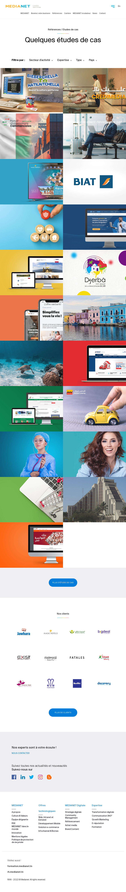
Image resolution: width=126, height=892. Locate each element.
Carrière (67, 13)
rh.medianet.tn (15, 872)
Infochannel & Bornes (48, 831)
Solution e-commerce (48, 827)
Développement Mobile (49, 823)
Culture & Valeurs (20, 816)
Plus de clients (63, 712)
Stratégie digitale (73, 812)
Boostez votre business (40, 13)
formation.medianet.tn (19, 866)
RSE (13, 823)
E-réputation (98, 823)
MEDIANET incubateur (82, 13)
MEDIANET (25, 13)
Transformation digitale (103, 812)
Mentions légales (20, 836)
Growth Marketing (100, 819)
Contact (102, 13)
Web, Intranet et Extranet (45, 818)
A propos (16, 812)
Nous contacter (21, 753)
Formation (97, 827)
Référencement (72, 821)
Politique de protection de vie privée (22, 841)
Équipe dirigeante (20, 819)
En (119, 6)
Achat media (71, 825)
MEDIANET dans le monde (20, 827)
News (95, 13)
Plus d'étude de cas (63, 582)
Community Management (71, 816)
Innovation (17, 833)
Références (57, 13)
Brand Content (72, 829)
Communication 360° (102, 816)
